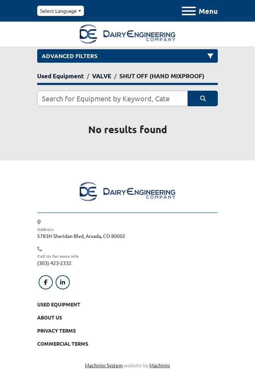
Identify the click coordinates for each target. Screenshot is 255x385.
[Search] (112, 98)
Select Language (58, 10)
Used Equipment (58, 304)
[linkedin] (63, 282)
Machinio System (104, 365)
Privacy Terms (56, 330)
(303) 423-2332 (54, 263)
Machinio (159, 365)
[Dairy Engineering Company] (127, 191)
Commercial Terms (62, 343)
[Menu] (189, 11)
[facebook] (46, 282)
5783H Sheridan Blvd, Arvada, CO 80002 (81, 236)
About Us (49, 317)
